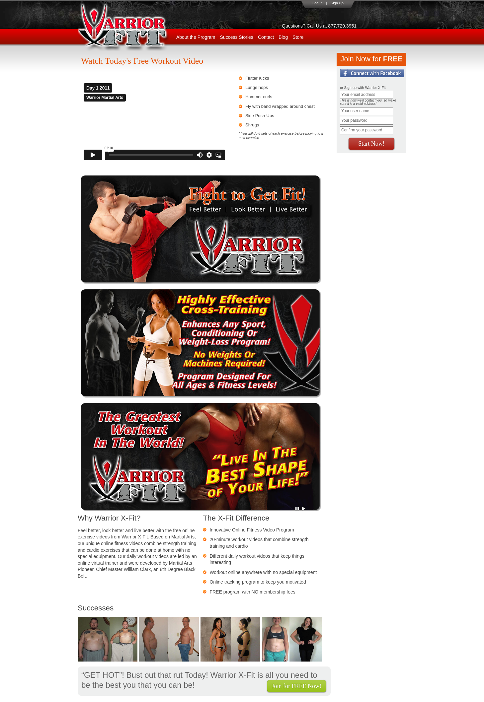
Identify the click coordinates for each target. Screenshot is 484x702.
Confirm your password (361, 130)
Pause (297, 508)
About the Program (195, 37)
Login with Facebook (372, 73)
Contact (266, 37)
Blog (283, 37)
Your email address (358, 94)
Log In (317, 3)
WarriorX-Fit (131, 27)
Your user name (355, 110)
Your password (354, 120)
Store (297, 37)
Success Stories (236, 37)
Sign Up (337, 3)
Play (303, 508)
